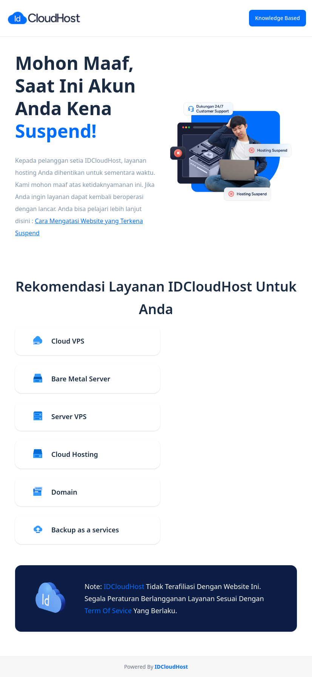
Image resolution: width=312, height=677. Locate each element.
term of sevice (109, 610)
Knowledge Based (277, 18)
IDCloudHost (125, 586)
